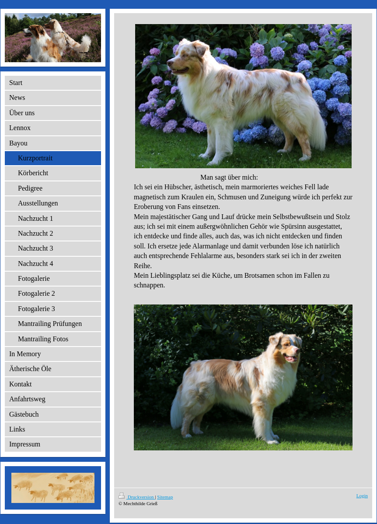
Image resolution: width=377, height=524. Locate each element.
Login (362, 495)
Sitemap (165, 496)
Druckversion (137, 496)
